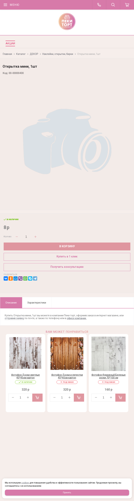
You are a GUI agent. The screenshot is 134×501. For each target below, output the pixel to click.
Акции (10, 43)
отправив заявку (14, 318)
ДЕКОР (34, 54)
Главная (7, 54)
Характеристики (36, 302)
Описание (11, 302)
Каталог (21, 54)
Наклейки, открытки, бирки (57, 54)
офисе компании (77, 318)
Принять (67, 492)
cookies (25, 483)
